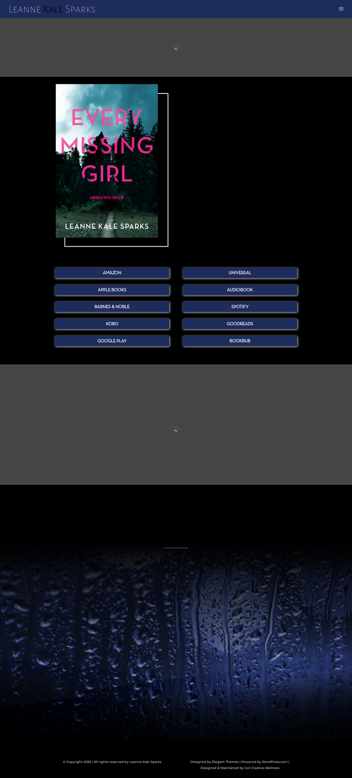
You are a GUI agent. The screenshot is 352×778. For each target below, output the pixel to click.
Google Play (112, 341)
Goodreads (240, 324)
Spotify (240, 307)
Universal (240, 273)
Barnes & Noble (112, 307)
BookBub (239, 341)
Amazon (112, 273)
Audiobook (240, 290)
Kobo (112, 324)
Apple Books (112, 290)
